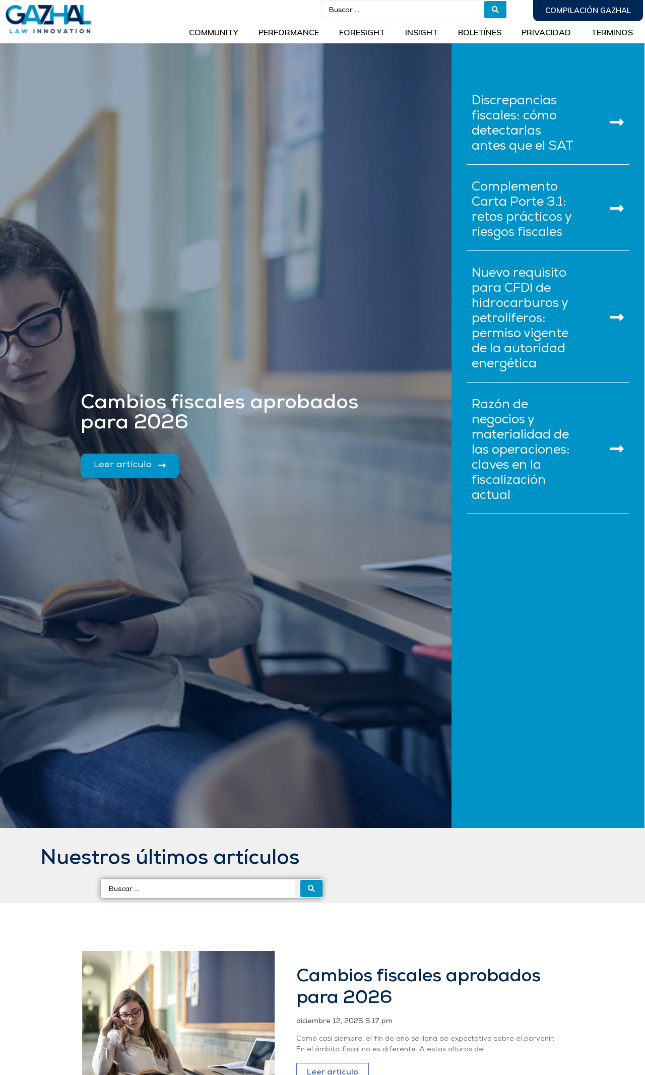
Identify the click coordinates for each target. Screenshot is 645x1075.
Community (213, 32)
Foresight (362, 32)
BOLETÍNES (479, 32)
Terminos (612, 32)
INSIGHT (421, 32)
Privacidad (546, 32)
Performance (289, 32)
